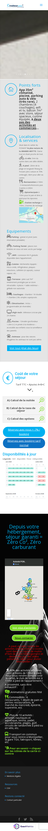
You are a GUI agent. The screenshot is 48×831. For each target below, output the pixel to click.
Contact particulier (14, 800)
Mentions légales (14, 776)
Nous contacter (24, 638)
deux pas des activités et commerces (30, 123)
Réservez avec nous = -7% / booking (24, 432)
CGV (8, 788)
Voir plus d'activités (24, 627)
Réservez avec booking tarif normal (24, 443)
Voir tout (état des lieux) (24, 348)
